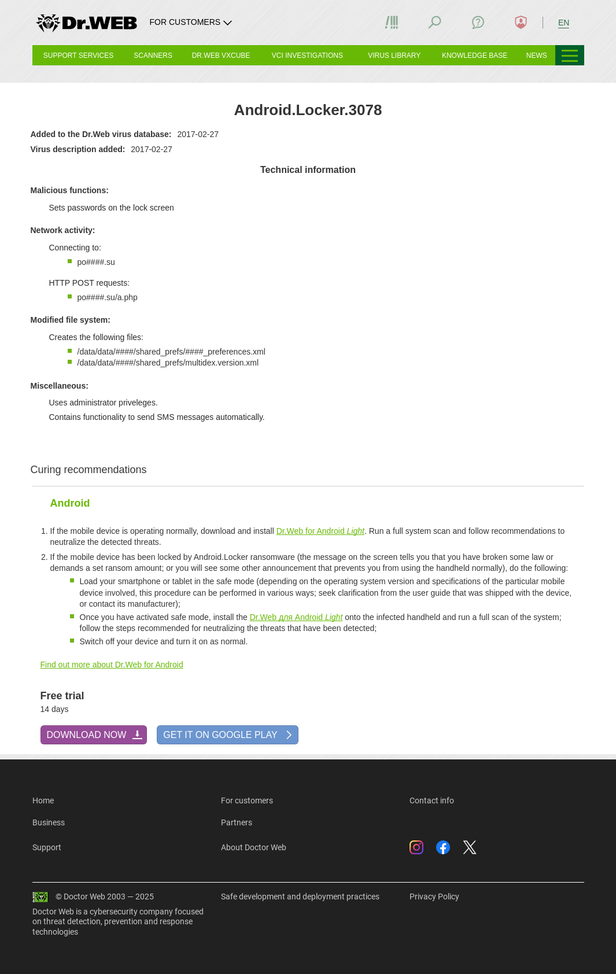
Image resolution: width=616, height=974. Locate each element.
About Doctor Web (253, 847)
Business (48, 822)
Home (43, 800)
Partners (236, 822)
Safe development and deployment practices (300, 896)
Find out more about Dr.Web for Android (111, 664)
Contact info (432, 800)
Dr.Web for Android (320, 531)
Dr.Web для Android (296, 617)
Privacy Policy (434, 896)
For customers (247, 800)
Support (46, 847)
